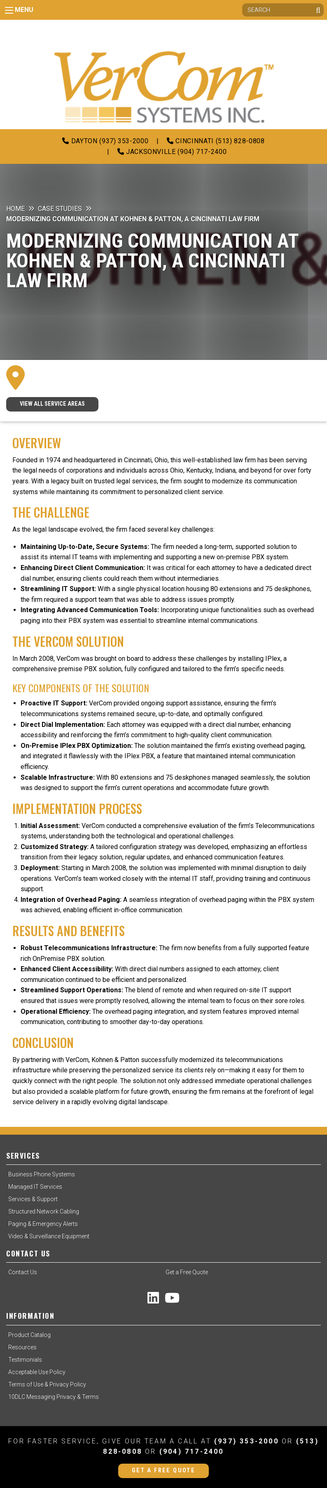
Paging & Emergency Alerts (43, 1224)
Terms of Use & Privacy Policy (47, 1384)
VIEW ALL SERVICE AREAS (52, 403)
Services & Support (33, 1199)
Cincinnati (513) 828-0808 (215, 141)
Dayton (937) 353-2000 (105, 141)
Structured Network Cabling (43, 1211)
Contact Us (22, 1272)
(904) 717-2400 (191, 1451)
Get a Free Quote (187, 1272)
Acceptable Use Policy (36, 1372)
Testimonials (25, 1359)
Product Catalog (29, 1335)
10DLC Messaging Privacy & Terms (53, 1396)
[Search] (283, 10)
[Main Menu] (9, 10)
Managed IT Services (35, 1186)
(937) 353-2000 (246, 1441)
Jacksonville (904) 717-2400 (172, 152)
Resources (22, 1347)
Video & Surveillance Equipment (48, 1236)
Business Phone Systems (41, 1174)
